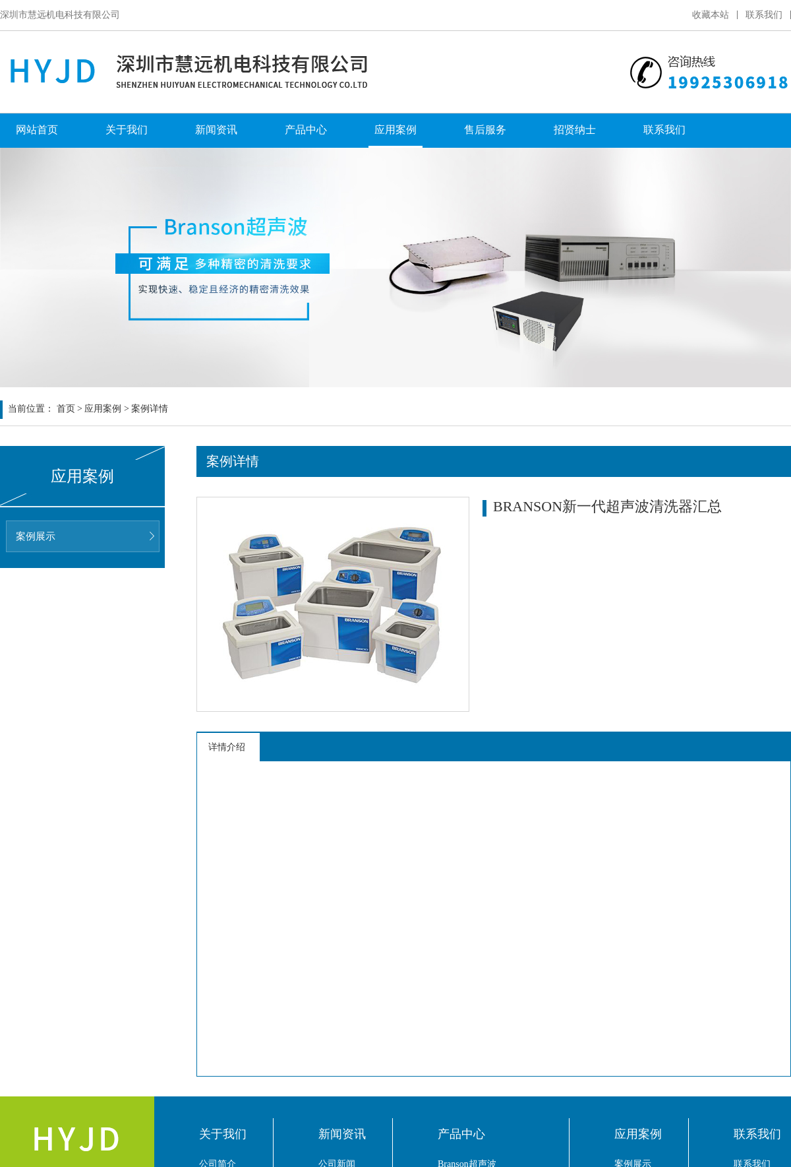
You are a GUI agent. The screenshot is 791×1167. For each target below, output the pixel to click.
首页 (66, 409)
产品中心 (306, 129)
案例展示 (35, 536)
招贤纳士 (575, 129)
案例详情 (149, 409)
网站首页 (37, 129)
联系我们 (764, 15)
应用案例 (395, 129)
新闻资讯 (216, 129)
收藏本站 (710, 15)
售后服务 (485, 129)
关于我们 (126, 129)
